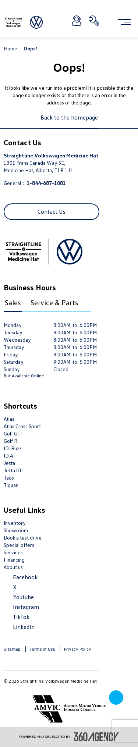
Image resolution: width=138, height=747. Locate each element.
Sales (13, 302)
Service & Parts (54, 302)
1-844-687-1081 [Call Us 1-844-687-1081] (46, 183)
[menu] (124, 22)
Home (11, 48)
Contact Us (52, 211)
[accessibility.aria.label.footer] (96, 736)
